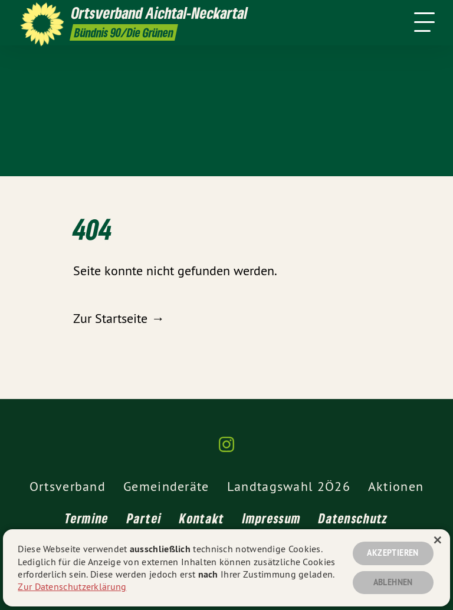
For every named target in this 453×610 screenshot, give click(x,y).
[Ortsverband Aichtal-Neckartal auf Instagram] (226, 449)
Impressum (271, 518)
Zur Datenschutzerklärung (72, 586)
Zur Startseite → (118, 318)
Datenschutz (353, 518)
